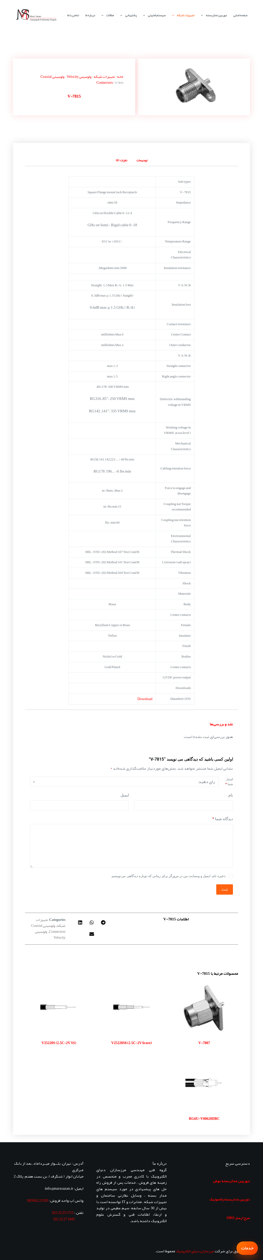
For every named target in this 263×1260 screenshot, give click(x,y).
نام (230, 795)
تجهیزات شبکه (182, 15)
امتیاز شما (229, 781)
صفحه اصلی (240, 15)
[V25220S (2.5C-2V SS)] (58, 1007)
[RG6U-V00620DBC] (204, 1082)
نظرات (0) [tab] (121, 160)
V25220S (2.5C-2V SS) (59, 1042)
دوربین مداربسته (213, 15)
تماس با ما (73, 15)
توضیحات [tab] (141, 160)
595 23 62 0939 (38, 1200)
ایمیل (124, 795)
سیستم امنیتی (153, 15)
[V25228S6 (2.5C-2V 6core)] (131, 1007)
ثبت (224, 889)
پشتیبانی (127, 15)
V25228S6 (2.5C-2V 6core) (131, 1042)
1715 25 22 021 (62, 1212)
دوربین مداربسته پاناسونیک (229, 1199)
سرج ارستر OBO (238, 1217)
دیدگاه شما (222, 819)
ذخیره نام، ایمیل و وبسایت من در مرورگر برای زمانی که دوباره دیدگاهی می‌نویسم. (168, 876)
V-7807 (204, 1042)
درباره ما (90, 15)
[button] (103, 922)
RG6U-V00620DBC (204, 1118)
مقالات (106, 15)
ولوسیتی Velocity (79, 76)
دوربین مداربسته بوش (231, 1181)
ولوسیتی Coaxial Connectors (48, 928)
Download (144, 698)
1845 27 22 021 (64, 1219)
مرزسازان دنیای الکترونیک (195, 1251)
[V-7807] (204, 1007)
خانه (120, 76)
